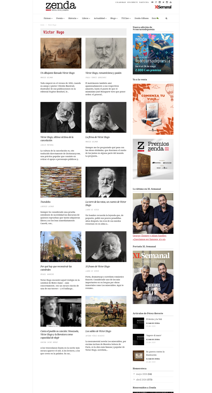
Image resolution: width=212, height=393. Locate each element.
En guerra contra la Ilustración (147, 349)
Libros (85, 18)
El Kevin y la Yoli (141, 319)
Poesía (59, 18)
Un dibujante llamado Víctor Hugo (57, 72)
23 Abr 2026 (137, 341)
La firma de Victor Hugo (97, 137)
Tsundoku (45, 201)
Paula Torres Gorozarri (95, 77)
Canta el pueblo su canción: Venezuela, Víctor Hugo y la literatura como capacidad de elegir (59, 334)
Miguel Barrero (47, 274)
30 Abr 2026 (137, 326)
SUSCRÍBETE (132, 2)
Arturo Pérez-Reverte (94, 336)
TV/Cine (125, 18)
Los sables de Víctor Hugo (98, 331)
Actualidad (99, 18)
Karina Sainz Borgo (48, 342)
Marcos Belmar (46, 77)
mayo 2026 (141, 368)
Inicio (42, 25)
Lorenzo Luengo (47, 206)
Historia (72, 18)
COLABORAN (120, 2)
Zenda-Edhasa (142, 18)
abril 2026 (141, 373)
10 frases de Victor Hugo (97, 266)
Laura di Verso (92, 210)
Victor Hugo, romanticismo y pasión (103, 72)
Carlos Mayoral (47, 145)
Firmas (47, 18)
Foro (154, 18)
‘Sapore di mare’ (140, 334)
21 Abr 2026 (137, 356)
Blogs (113, 18)
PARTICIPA (144, 2)
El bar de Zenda (139, 323)
